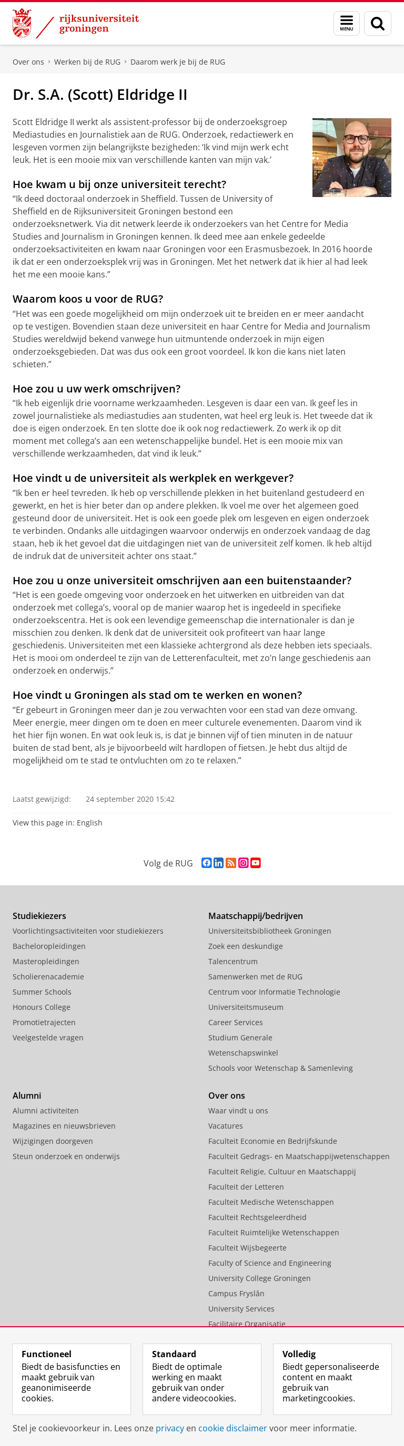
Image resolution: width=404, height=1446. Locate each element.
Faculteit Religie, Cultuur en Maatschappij (282, 1171)
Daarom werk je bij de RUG (177, 62)
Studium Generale (240, 1037)
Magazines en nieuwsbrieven (64, 1126)
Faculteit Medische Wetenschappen (271, 1202)
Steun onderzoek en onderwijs (66, 1156)
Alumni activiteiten (46, 1111)
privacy (170, 1428)
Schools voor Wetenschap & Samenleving (280, 1068)
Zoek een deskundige (245, 946)
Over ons (28, 62)
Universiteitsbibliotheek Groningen (269, 931)
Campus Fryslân (236, 1293)
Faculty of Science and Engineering (269, 1263)
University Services (241, 1309)
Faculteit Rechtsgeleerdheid (257, 1217)
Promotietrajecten (44, 1022)
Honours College (41, 1007)
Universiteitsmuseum (246, 1007)
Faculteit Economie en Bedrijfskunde (272, 1141)
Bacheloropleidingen (49, 946)
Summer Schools (42, 992)
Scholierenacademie (48, 977)
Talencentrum (233, 961)
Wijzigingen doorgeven (53, 1141)
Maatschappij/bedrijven (255, 916)
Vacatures (225, 1126)
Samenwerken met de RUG (255, 977)
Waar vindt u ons (238, 1111)
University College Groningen (259, 1278)
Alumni (27, 1095)
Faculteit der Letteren (246, 1187)
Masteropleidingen (46, 961)
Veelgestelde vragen (48, 1037)
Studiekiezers (39, 916)
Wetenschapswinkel (243, 1053)
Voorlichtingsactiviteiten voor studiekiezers (88, 931)
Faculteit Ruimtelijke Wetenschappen (273, 1232)
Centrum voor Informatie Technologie (274, 992)
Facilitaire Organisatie (247, 1324)
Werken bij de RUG (87, 62)
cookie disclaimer (232, 1428)
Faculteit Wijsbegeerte (247, 1248)
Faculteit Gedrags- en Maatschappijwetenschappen (299, 1156)
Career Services (235, 1022)
